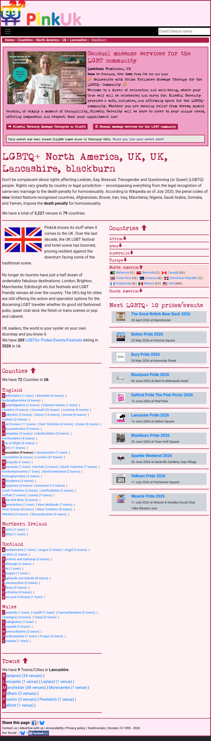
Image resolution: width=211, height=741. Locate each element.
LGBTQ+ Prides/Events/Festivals (53, 340)
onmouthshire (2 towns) (20, 631)
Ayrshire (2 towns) (14, 554)
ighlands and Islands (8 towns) (25, 578)
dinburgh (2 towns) (17, 563)
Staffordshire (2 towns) (57, 490)
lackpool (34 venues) (22, 676)
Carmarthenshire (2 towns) (76, 612)
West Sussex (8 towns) (18, 509)
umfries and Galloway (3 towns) (26, 559)
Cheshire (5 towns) (15, 410)
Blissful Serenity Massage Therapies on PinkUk (47, 127)
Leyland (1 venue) (56, 681)
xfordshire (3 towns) (18, 481)
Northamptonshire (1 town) (21, 471)
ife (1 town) (11, 568)
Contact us (9, 728)
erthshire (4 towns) (17, 592)
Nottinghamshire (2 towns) (20, 476)
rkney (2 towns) (14, 587)
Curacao (148, 278)
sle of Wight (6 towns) (18, 443)
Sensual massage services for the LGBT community (135, 127)
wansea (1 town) (15, 640)
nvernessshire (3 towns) (20, 582)
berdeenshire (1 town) (19, 549)
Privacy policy (75, 728)
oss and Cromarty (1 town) (22, 597)
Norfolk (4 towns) (46, 467)
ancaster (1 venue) (20, 682)
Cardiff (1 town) (43, 612)
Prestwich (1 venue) (56, 699)
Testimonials (97, 728)
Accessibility (55, 728)
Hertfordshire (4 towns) (18, 438)
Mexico (146, 283)
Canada (170, 272)
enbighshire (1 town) (18, 622)
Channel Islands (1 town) (60, 405)
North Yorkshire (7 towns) (79, 467)
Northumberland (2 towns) (61, 471)
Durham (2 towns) (14, 419)
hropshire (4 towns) (17, 485)
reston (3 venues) (19, 699)
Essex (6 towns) (87, 424)
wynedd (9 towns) (16, 626)
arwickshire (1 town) (18, 504)
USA (169, 283)
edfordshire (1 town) (18, 395)
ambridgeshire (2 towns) (20, 405)
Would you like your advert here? (138, 139)
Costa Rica (120, 278)
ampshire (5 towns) (17, 433)
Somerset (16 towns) (50, 485)
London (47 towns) (49, 457)
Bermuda (146, 272)
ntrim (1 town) (13, 529)
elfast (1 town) (14, 534)
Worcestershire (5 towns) (49, 514)
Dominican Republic (181, 278)
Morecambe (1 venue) (68, 687)
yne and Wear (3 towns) (20, 499)
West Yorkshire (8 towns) (54, 509)
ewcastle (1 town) (16, 466)
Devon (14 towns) (47, 415)
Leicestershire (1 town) (51, 452)
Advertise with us (31, 728)
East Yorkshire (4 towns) (56, 424)
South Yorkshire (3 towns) (20, 490)
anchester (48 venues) (24, 687)
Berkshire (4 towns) (50, 396)
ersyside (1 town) (16, 462)
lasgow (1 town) (15, 573)
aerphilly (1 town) (16, 612)
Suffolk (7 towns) (14, 495)
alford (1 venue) (18, 705)
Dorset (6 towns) (75, 415)
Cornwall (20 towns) (46, 410)
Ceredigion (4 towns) (16, 617)
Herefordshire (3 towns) (52, 433)
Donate (113, 728)
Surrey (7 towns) (40, 495)
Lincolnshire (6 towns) (17, 457)
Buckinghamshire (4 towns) (21, 400)
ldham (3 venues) (19, 693)
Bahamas (119, 272)
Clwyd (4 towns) (45, 617)
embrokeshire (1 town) (19, 636)
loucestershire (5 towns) (20, 428)
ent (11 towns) (13, 447)
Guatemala (120, 283)
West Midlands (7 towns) (55, 504)
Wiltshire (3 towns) (15, 514)
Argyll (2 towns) (76, 550)
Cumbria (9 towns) (75, 410)
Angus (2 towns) (50, 550)
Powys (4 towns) (51, 636)
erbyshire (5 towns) (17, 414)
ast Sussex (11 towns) (19, 423)
